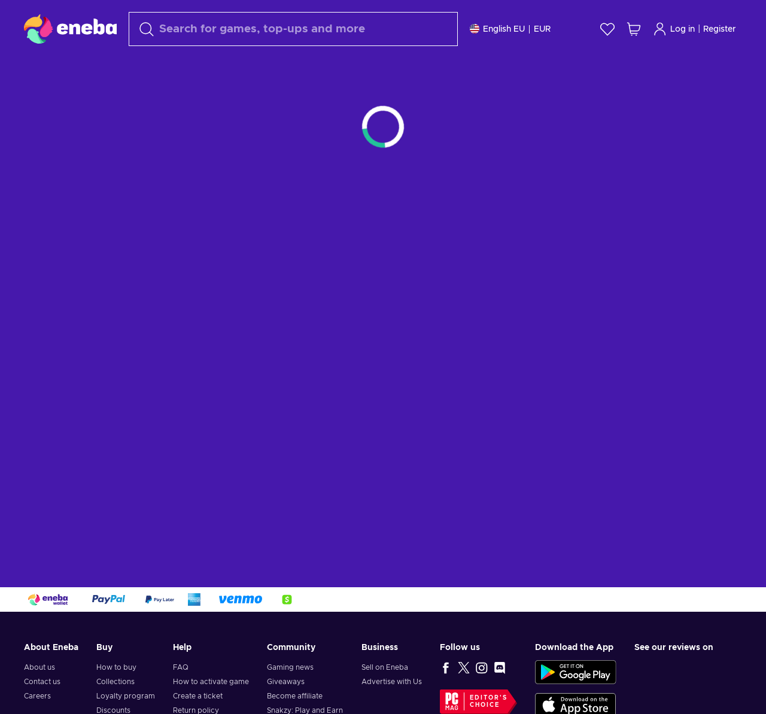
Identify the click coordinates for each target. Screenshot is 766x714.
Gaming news (290, 667)
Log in (674, 29)
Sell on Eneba (384, 667)
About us (39, 667)
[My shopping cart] (634, 29)
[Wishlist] (607, 29)
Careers (37, 696)
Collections (115, 681)
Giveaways (286, 681)
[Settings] (510, 29)
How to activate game (211, 681)
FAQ (181, 667)
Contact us (42, 681)
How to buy (116, 667)
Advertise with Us (391, 681)
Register (719, 29)
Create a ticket (198, 696)
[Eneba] (70, 28)
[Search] (293, 29)
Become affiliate (295, 696)
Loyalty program (125, 696)
